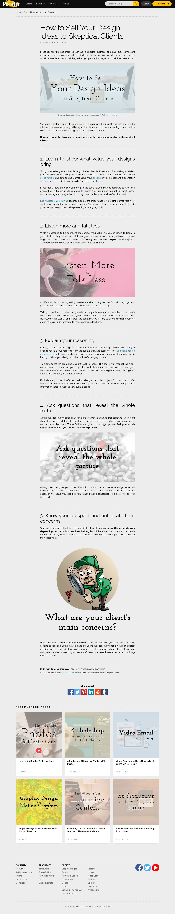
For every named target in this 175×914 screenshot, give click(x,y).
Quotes (91, 878)
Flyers (64, 885)
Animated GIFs (68, 892)
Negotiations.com (67, 673)
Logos (91, 871)
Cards (65, 871)
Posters (91, 867)
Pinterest (84, 692)
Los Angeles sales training (54, 200)
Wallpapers (93, 888)
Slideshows (67, 878)
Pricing (19, 874)
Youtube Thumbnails (72, 888)
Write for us (21, 878)
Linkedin (91, 692)
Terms (98, 905)
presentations (47, 177)
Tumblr (104, 692)
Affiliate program (24, 871)
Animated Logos (70, 874)
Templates (44, 867)
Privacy (106, 905)
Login (146, 4)
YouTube (155, 866)
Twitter (77, 692)
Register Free (162, 4)
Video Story (93, 874)
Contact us (21, 881)
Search (136, 3)
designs (97, 177)
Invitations (92, 885)
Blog (41, 878)
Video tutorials (46, 881)
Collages (66, 881)
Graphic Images (69, 867)
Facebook (71, 692)
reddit (98, 692)
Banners (91, 881)
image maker (112, 115)
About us (20, 867)
